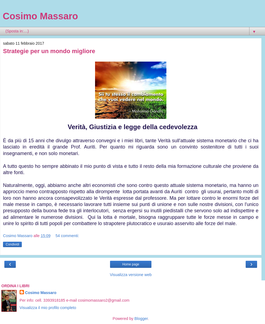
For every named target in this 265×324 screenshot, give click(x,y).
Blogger (141, 318)
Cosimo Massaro (40, 16)
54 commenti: (67, 236)
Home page (130, 264)
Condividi (12, 244)
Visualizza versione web (130, 274)
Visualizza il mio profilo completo (48, 307)
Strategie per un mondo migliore (49, 51)
